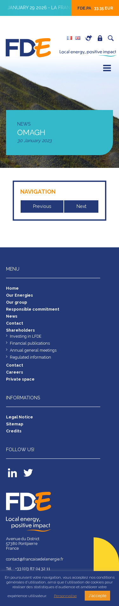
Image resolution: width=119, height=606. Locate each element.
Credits (14, 431)
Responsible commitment (32, 309)
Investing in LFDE (26, 336)
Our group (16, 302)
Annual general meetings (33, 350)
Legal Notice (19, 417)
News (12, 316)
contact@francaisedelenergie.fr (34, 559)
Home (12, 288)
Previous (42, 206)
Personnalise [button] (65, 596)
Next (81, 206)
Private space (101, 38)
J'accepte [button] (97, 595)
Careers (90, 38)
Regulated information (30, 357)
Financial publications (30, 343)
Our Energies (19, 295)
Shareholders (20, 330)
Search (112, 38)
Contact (14, 323)
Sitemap (14, 424)
